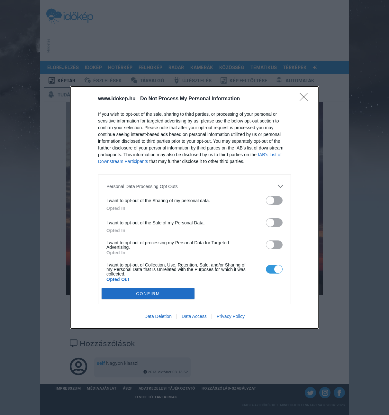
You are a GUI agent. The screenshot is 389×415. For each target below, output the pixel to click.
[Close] (306, 99)
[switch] (274, 200)
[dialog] (194, 207)
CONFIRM (148, 293)
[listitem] (194, 186)
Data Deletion (158, 316)
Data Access (194, 316)
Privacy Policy (231, 316)
